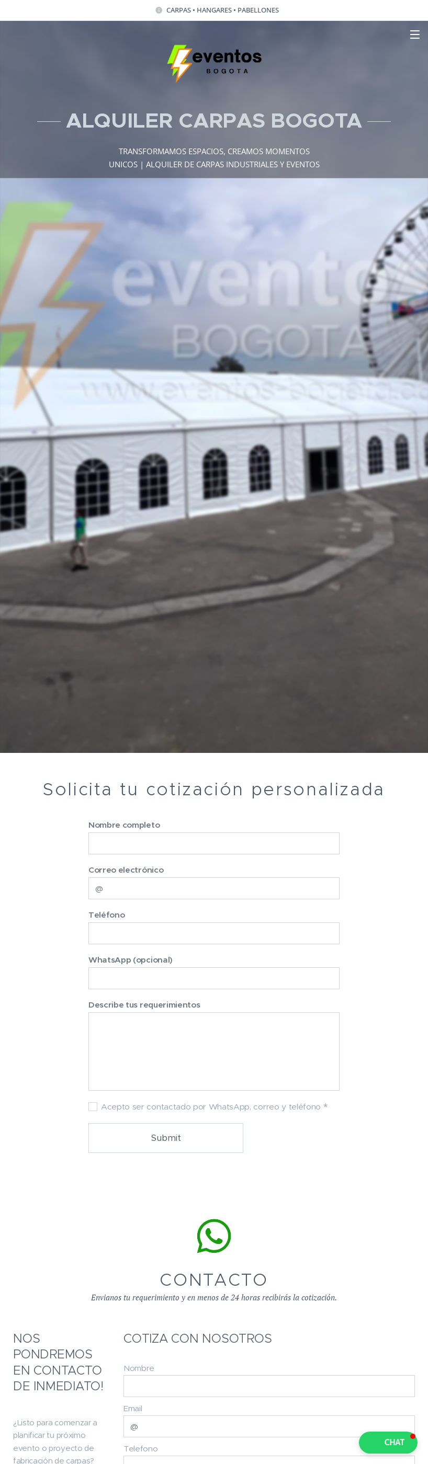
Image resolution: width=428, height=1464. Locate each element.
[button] (388, 1443)
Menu (415, 34)
